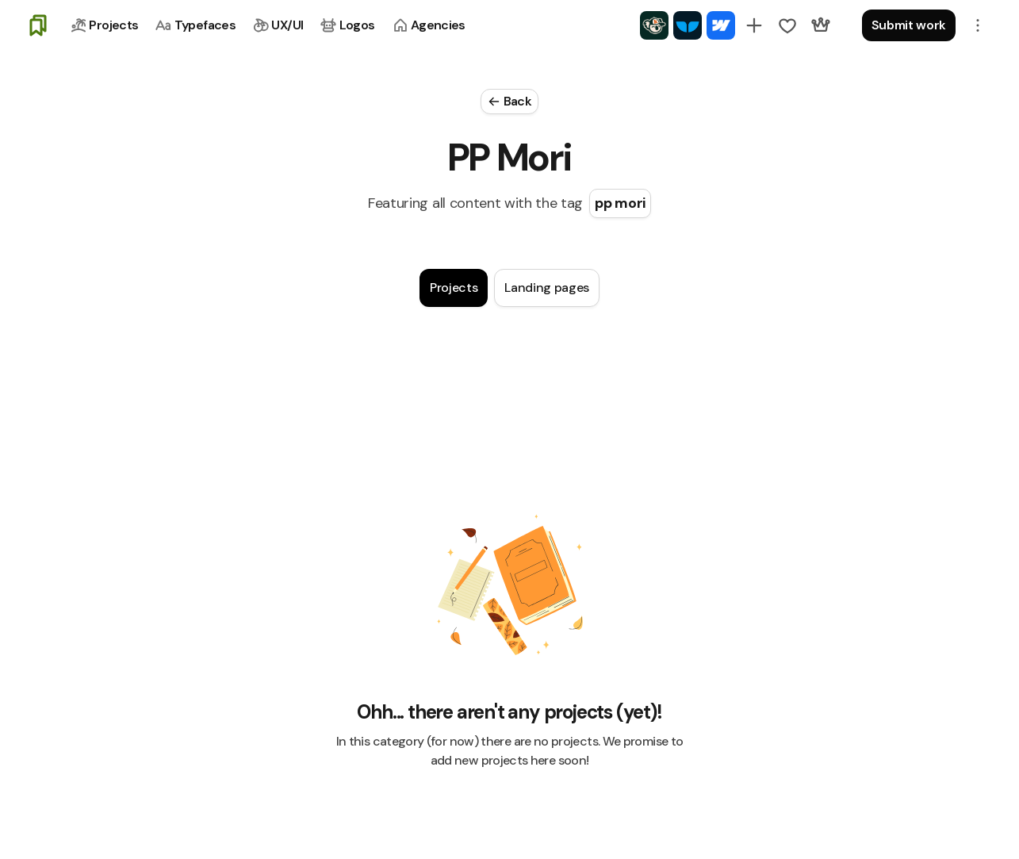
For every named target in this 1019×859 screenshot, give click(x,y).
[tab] (453, 288)
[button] (978, 25)
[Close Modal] (509, 101)
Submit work (909, 25)
